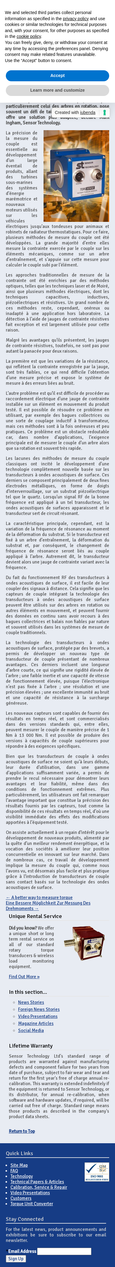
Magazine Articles (36, 1023)
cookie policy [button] (29, 36)
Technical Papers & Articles (37, 1181)
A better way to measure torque (39, 897)
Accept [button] (57, 75)
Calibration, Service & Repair (38, 1187)
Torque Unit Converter (31, 1203)
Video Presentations (38, 1016)
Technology (21, 1176)
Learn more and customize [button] (57, 90)
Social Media (31, 1030)
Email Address (22, 1251)
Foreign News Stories (39, 1009)
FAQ (14, 1170)
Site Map (19, 1165)
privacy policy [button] (76, 18)
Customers (21, 1198)
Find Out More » (24, 976)
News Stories (31, 1002)
